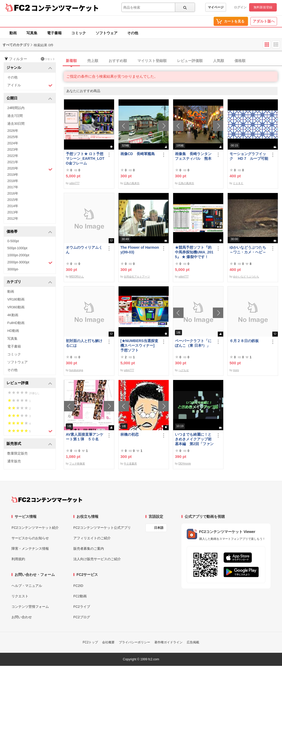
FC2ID (78, 586)
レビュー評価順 (190, 61)
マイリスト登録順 (152, 61)
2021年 (12, 162)
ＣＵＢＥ (238, 183)
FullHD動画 (16, 323)
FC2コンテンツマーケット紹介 (35, 528)
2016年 (12, 193)
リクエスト (19, 596)
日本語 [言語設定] (158, 528)
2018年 (12, 181)
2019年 (12, 175)
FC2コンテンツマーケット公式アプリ (102, 528)
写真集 (31, 33)
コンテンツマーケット (65, 8)
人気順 (218, 61)
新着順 (71, 61)
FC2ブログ (81, 617)
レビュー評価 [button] (29, 383)
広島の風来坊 (131, 183)
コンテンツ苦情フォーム (30, 607)
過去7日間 (15, 116)
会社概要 (108, 642)
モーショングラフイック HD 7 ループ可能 (249, 156)
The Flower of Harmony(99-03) (139, 249)
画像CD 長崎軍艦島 (137, 154)
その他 (132, 33)
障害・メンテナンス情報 (30, 549)
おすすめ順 (118, 61)
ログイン (240, 7)
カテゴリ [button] (29, 282)
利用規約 (18, 559)
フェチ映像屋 (77, 463)
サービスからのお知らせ (30, 538)
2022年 (12, 156)
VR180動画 (16, 299)
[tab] (173, 61)
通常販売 (14, 461)
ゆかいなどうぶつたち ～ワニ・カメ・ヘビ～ (249, 249)
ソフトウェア (107, 33)
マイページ (216, 7)
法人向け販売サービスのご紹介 (97, 559)
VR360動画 (16, 307)
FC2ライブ (81, 607)
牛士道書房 (130, 463)
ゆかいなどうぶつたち (246, 276)
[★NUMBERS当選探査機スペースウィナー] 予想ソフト (139, 345)
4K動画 (12, 315)
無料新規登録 (263, 7)
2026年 (12, 131)
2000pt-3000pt (29, 262)
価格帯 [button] (29, 231)
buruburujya (76, 370)
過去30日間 (16, 124)
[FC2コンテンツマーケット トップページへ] (46, 499)
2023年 (12, 149)
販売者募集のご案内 (88, 549)
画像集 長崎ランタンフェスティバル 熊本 (193, 156)
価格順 (239, 61)
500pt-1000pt (17, 248)
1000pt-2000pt (18, 255)
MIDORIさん (76, 276)
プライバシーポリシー (134, 642)
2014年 (12, 206)
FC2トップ (90, 642)
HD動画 (13, 331)
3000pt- (13, 269)
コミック (78, 33)
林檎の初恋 (129, 434)
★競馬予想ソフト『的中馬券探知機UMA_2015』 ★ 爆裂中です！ (194, 252)
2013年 (12, 212)
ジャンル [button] (29, 67)
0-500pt (13, 241)
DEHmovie (184, 463)
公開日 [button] (29, 98)
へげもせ (183, 370)
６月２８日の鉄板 (244, 341)
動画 (13, 33)
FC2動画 (80, 596)
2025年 (12, 137)
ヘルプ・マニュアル (26, 586)
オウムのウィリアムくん (84, 249)
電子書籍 (54, 33)
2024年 (12, 143)
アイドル (29, 85)
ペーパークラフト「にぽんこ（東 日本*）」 (193, 343)
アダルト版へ (264, 21)
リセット (48, 59)
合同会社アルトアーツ (137, 276)
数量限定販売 (17, 453)
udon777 (74, 183)
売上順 (92, 61)
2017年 (12, 187)
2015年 (12, 200)
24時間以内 (16, 108)
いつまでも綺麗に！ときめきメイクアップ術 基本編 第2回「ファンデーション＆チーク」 (194, 439)
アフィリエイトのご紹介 (92, 538)
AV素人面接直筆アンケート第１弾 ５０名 (84, 436)
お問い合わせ (21, 617)
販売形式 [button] (29, 443)
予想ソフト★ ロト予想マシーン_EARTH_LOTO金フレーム (85, 158)
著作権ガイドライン (168, 642)
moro (236, 370)
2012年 (12, 218)
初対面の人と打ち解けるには (84, 343)
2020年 (29, 169)
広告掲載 (193, 642)
